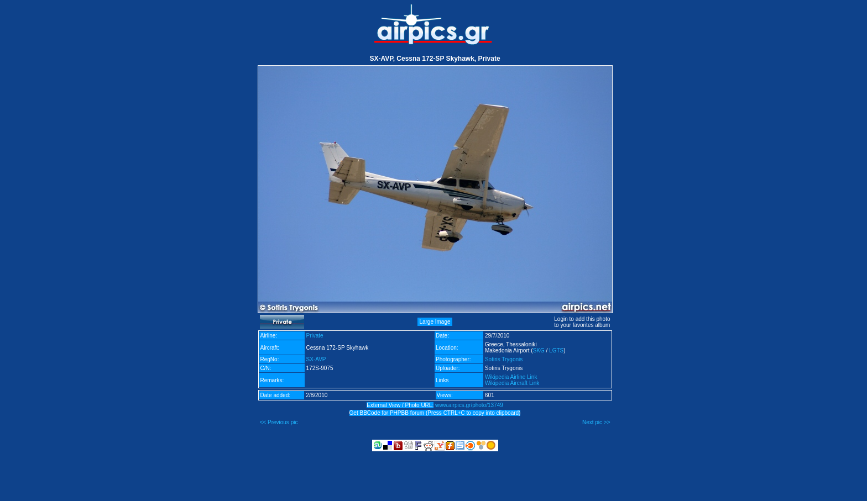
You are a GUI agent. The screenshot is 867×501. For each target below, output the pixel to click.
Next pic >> (596, 422)
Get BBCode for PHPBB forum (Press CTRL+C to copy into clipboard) (435, 413)
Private (314, 336)
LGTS (556, 350)
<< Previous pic (279, 422)
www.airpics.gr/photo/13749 (469, 405)
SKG (539, 350)
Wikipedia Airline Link (511, 377)
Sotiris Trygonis (504, 359)
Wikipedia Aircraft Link (512, 383)
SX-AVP (316, 359)
